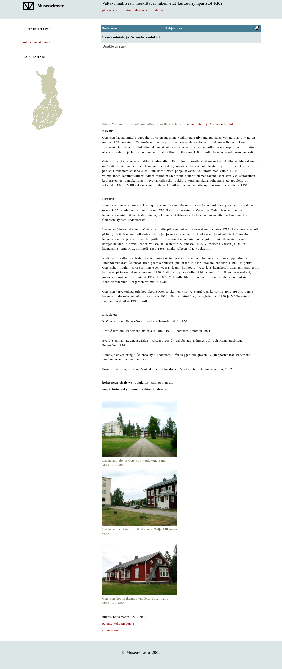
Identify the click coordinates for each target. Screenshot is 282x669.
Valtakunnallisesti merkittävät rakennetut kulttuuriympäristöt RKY (162, 3)
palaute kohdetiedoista (118, 623)
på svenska (110, 10)
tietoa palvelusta (135, 10)
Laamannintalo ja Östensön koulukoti (210, 124)
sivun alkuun (111, 630)
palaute (158, 10)
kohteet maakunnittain (38, 42)
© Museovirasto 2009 (141, 652)
